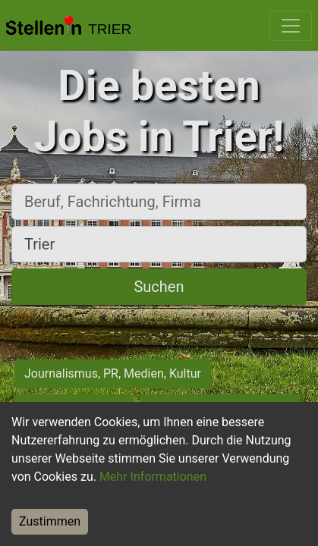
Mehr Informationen (152, 476)
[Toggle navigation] (290, 26)
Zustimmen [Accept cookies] (49, 521)
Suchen (159, 287)
